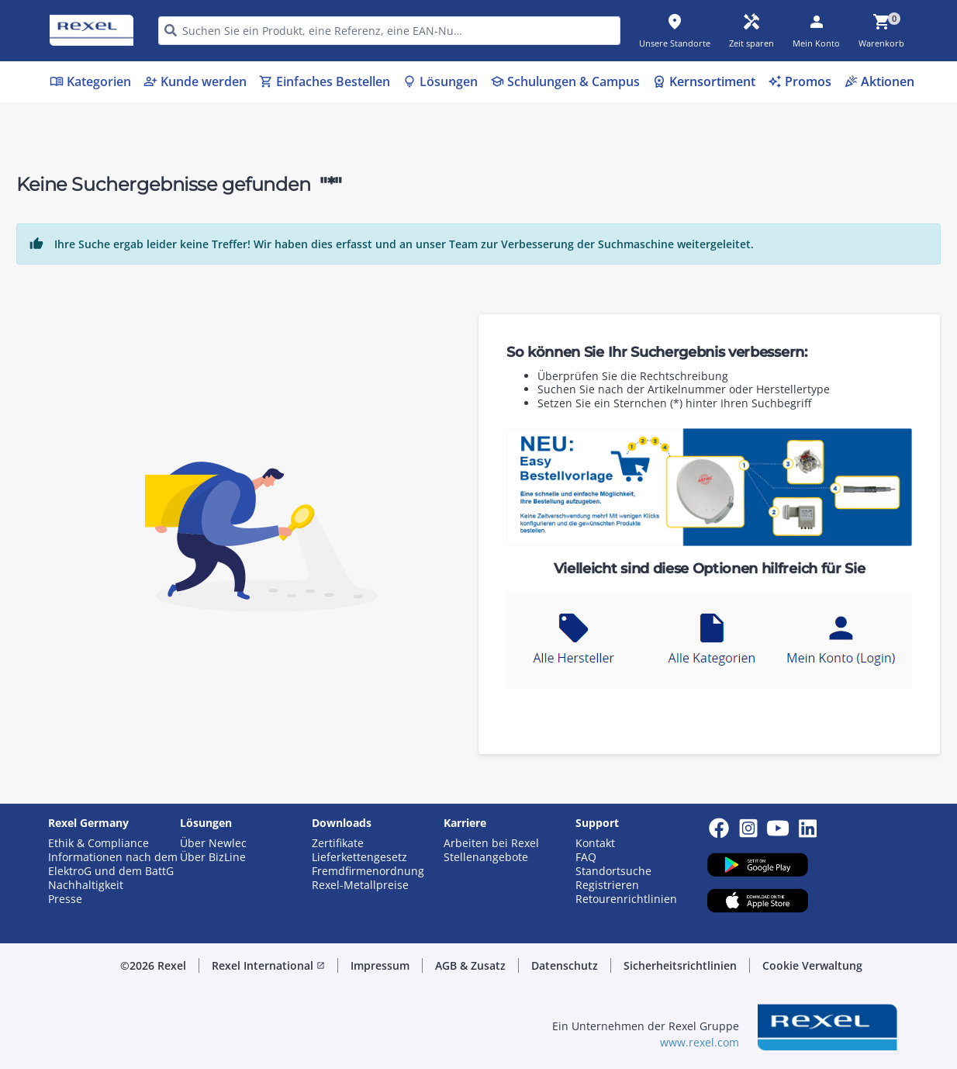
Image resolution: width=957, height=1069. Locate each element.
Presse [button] (65, 899)
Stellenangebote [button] (486, 857)
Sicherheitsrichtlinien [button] (680, 965)
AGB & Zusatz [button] (470, 965)
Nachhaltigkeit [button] (85, 885)
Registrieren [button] (607, 885)
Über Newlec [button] (213, 843)
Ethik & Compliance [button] (98, 843)
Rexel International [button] (268, 965)
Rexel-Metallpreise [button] (360, 885)
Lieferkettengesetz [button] (359, 857)
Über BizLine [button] (213, 857)
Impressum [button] (380, 965)
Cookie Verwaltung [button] (812, 965)
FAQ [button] (585, 857)
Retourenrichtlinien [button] (626, 899)
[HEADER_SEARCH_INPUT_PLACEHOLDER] (389, 30)
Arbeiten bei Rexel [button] (491, 843)
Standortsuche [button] (613, 871)
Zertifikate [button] (338, 843)
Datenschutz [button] (564, 965)
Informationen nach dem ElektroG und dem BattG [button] (113, 864)
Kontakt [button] (595, 843)
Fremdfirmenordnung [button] (368, 871)
